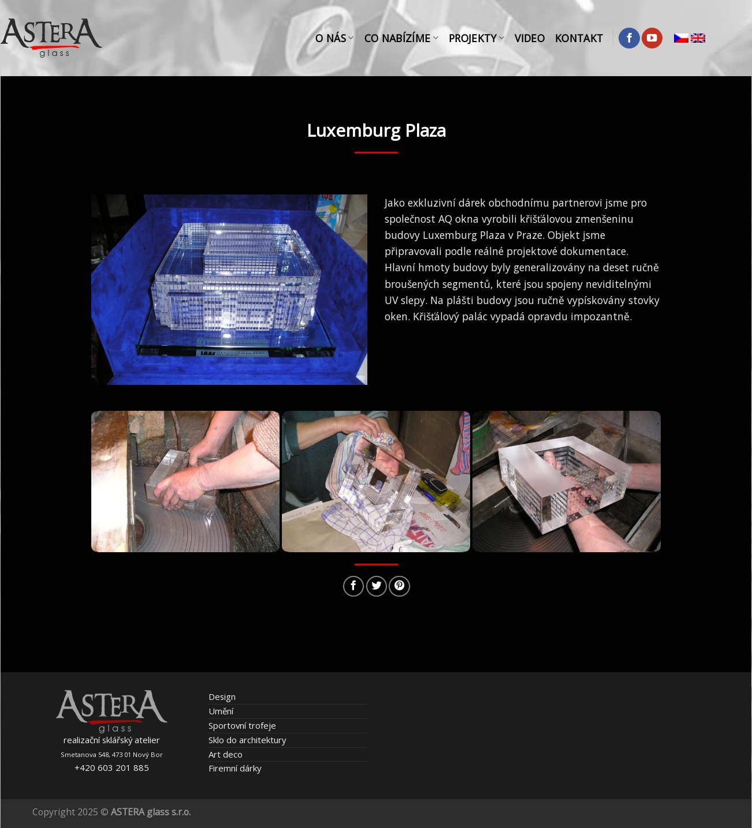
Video (530, 38)
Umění (221, 711)
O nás (334, 38)
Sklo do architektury (247, 739)
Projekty (476, 38)
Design (222, 696)
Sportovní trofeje (242, 725)
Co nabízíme (401, 38)
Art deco (226, 754)
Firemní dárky (235, 768)
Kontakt (579, 38)
